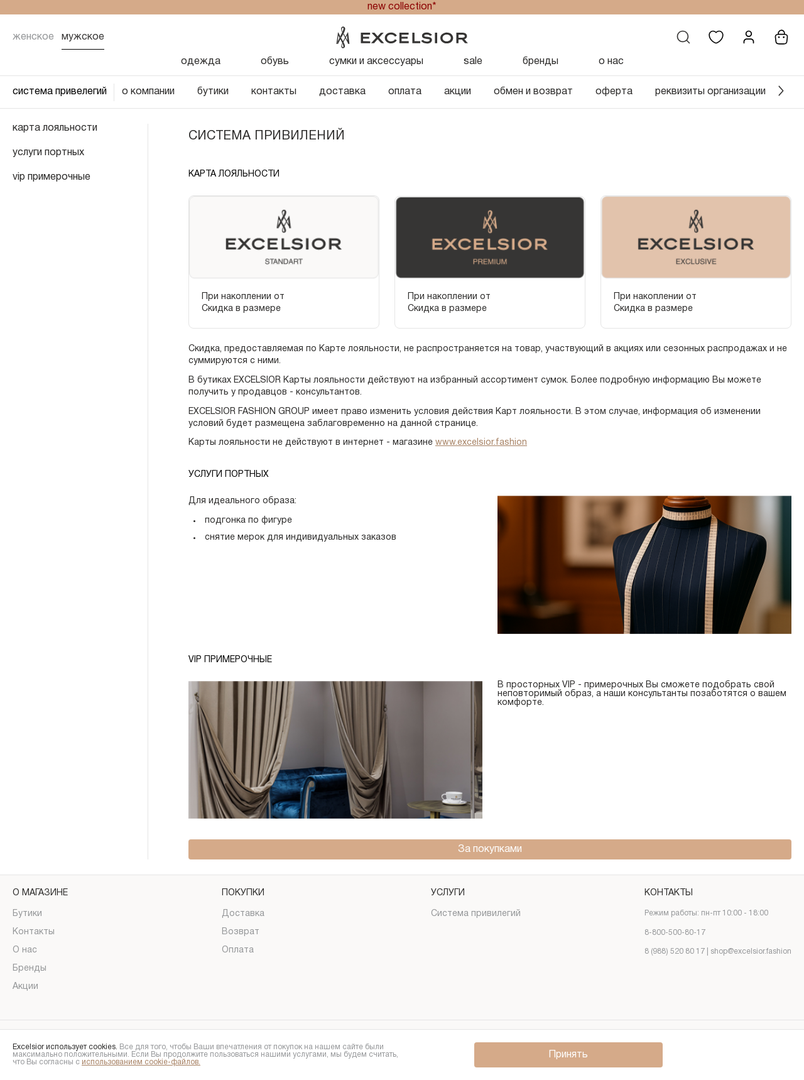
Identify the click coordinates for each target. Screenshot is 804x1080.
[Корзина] (781, 37)
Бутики (27, 914)
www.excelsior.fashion (481, 443)
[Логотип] (402, 37)
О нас (25, 950)
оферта (614, 91)
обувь (275, 61)
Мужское (83, 37)
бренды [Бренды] (540, 61)
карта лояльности (55, 128)
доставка (342, 91)
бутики (213, 91)
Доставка (243, 914)
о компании (148, 91)
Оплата (238, 950)
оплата (404, 91)
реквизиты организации (710, 91)
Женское (33, 37)
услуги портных (48, 152)
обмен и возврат (533, 91)
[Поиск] (683, 37)
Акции (25, 987)
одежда (200, 61)
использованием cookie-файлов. (141, 1062)
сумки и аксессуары (376, 61)
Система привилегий (476, 914)
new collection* (402, 7)
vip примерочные (51, 177)
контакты (273, 91)
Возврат (240, 932)
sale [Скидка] (473, 61)
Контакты (34, 932)
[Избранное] (716, 37)
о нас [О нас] (611, 61)
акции (457, 91)
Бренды (29, 968)
